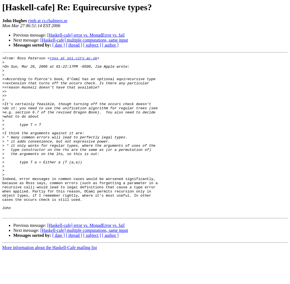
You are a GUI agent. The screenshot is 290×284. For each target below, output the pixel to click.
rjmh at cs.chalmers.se (47, 20)
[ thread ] (74, 45)
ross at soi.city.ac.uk (73, 58)
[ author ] (110, 45)
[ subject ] (92, 45)
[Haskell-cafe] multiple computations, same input (84, 40)
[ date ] (58, 45)
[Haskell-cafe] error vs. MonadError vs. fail (86, 35)
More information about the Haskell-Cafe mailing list (49, 279)
